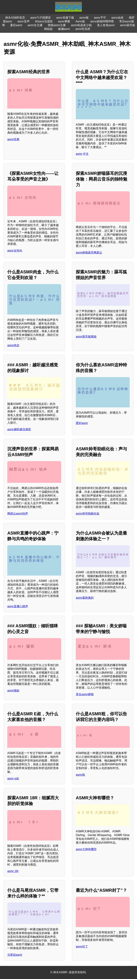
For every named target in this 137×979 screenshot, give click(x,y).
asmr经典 (13, 139)
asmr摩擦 (64, 21)
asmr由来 (117, 17)
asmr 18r (13, 871)
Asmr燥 (80, 21)
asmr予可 (100, 17)
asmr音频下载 (65, 17)
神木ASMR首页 (15, 17)
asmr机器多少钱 (81, 25)
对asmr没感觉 (44, 21)
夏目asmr (16, 25)
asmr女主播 (35, 25)
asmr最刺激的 (85, 597)
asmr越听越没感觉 (19, 429)
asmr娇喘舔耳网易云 (89, 252)
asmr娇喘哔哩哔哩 (102, 21)
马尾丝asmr (14, 954)
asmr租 (80, 774)
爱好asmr (82, 423)
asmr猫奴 (13, 690)
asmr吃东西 (82, 28)
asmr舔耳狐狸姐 (86, 336)
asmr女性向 (14, 250)
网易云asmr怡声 (17, 513)
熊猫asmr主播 (57, 25)
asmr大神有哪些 (86, 849)
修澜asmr (64, 28)
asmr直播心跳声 (17, 606)
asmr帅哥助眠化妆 (87, 513)
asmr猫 (84, 17)
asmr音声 (23, 21)
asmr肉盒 (13, 345)
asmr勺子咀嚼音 (40, 17)
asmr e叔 (13, 778)
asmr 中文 (82, 153)
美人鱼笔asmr (106, 25)
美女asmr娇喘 (85, 694)
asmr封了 (82, 946)
